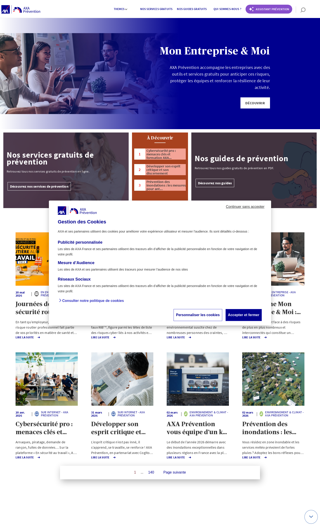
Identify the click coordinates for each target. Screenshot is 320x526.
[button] (255, 102)
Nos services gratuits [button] (156, 9)
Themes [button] (121, 9)
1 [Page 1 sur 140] (135, 472)
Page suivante (174, 472)
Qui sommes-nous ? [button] (227, 9)
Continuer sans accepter (245, 207)
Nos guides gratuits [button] (192, 9)
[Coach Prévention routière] (269, 9)
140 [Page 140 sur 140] (151, 472)
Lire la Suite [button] (24, 337)
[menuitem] (121, 9)
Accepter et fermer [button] (243, 315)
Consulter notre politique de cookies (93, 301)
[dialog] (160, 263)
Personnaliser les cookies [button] (198, 315)
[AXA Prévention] (20, 9)
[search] (301, 9)
